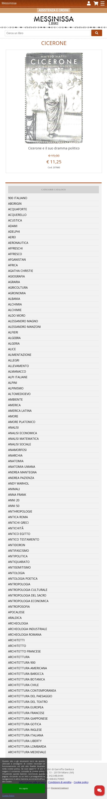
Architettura (19, 657)
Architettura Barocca (26, 674)
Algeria (14, 343)
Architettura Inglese (25, 730)
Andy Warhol (18, 483)
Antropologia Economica (28, 601)
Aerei (12, 237)
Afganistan (17, 259)
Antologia (16, 573)
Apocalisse (16, 612)
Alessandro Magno (23, 321)
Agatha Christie (20, 271)
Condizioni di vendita (59, 782)
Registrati (51, 15)
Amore (13, 416)
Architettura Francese (26, 713)
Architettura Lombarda (27, 746)
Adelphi (14, 231)
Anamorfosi (17, 450)
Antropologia (19, 584)
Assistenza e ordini (54, 10)
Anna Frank (17, 495)
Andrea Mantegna (22, 472)
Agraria (14, 282)
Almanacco (17, 371)
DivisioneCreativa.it (60, 788)
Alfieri (13, 332)
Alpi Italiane (18, 377)
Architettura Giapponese (28, 718)
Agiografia (16, 276)
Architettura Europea (25, 707)
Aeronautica (18, 243)
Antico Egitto (19, 534)
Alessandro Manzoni (24, 327)
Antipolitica (18, 556)
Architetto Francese (24, 651)
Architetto (17, 646)
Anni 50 (13, 506)
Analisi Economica (22, 433)
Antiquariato (19, 562)
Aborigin (15, 203)
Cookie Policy (8, 795)
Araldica (15, 618)
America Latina (20, 411)
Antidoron (16, 545)
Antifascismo (18, 550)
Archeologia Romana (24, 634)
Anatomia (15, 461)
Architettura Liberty (25, 741)
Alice (12, 349)
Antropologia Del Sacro (27, 595)
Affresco (15, 254)
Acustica (15, 220)
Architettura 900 (21, 662)
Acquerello (17, 215)
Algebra (14, 338)
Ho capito (23, 788)
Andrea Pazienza (21, 478)
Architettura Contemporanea (32, 690)
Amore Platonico (21, 422)
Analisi (13, 427)
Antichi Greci (18, 523)
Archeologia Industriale (27, 629)
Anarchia (15, 455)
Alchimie (15, 310)
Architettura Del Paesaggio (30, 696)
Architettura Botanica (26, 679)
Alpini (12, 383)
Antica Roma (18, 517)
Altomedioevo (19, 394)
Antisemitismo (19, 567)
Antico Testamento (23, 539)
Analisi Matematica (23, 439)
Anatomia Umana (21, 467)
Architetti (16, 640)
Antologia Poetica (22, 578)
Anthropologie (20, 511)
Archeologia (18, 623)
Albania (14, 299)
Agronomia (17, 293)
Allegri (13, 360)
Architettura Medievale (27, 752)
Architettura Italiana (25, 735)
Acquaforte (17, 209)
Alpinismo (15, 388)
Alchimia (15, 304)
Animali (14, 489)
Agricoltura (18, 287)
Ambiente (15, 399)
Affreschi (15, 248)
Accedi (35, 15)
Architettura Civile (23, 685)
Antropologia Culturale (27, 590)
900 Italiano (17, 198)
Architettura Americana (27, 668)
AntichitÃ (16, 528)
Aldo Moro (16, 315)
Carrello (69, 15)
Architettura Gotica (24, 724)
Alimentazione (19, 355)
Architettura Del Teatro (28, 702)
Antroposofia (19, 606)
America (14, 405)
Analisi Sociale (19, 444)
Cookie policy (81, 782)
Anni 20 (13, 500)
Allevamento (18, 366)
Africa (13, 265)
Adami (12, 226)
